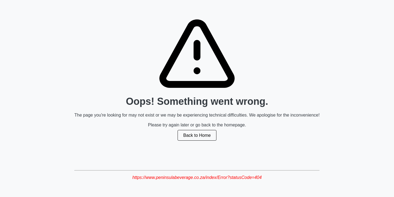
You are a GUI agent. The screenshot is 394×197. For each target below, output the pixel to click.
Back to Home (197, 135)
